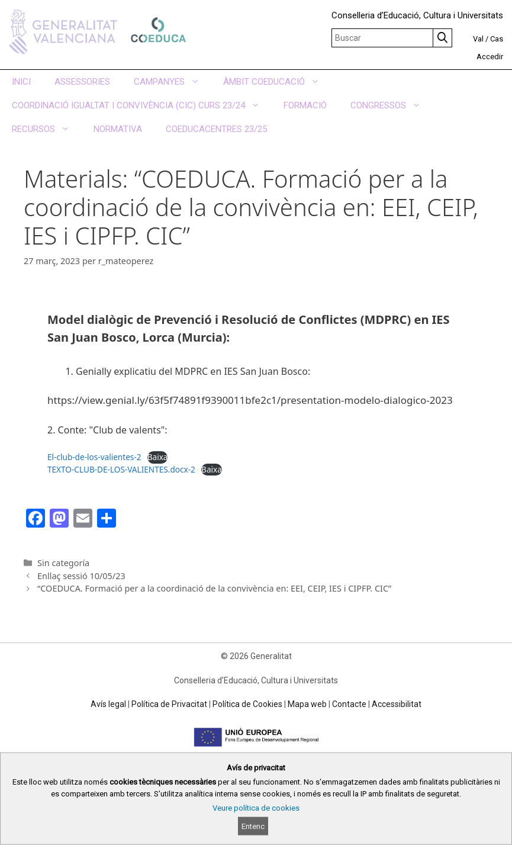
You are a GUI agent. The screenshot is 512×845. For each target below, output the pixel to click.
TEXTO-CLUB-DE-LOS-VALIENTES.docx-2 (121, 469)
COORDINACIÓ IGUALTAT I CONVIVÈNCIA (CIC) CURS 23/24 (142, 105)
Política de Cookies (247, 704)
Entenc (253, 826)
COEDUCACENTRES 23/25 (216, 129)
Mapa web (307, 704)
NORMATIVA (118, 129)
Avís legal (108, 704)
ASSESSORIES (82, 81)
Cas (496, 38)
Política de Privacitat (169, 704)
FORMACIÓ (305, 105)
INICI (21, 81)
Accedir (489, 56)
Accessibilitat (396, 704)
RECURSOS (47, 129)
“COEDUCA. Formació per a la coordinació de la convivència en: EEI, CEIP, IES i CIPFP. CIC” (214, 588)
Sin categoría (63, 562)
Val (478, 38)
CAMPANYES (172, 82)
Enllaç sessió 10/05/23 (81, 575)
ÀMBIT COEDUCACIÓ (277, 82)
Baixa (157, 456)
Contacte (349, 704)
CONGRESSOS (391, 105)
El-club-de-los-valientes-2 (94, 456)
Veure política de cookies (256, 808)
